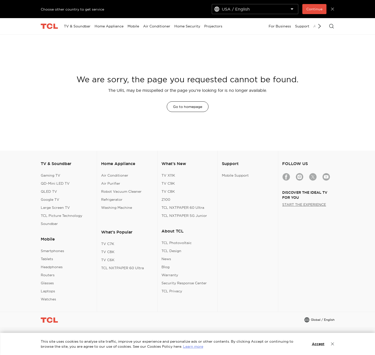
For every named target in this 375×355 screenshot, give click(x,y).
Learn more (193, 346)
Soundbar (49, 223)
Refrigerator (111, 199)
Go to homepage (187, 106)
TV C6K (107, 260)
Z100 (165, 199)
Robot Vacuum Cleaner (121, 191)
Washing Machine (116, 207)
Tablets (47, 259)
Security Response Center (184, 283)
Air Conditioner (114, 175)
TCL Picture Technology (61, 215)
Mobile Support (235, 175)
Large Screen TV (55, 207)
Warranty (169, 275)
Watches (48, 299)
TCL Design (171, 251)
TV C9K (168, 183)
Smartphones (52, 251)
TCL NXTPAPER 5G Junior (184, 215)
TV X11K (168, 175)
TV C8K (107, 252)
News (166, 259)
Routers (48, 275)
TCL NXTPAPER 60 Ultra (122, 268)
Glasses (47, 283)
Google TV (50, 199)
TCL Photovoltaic (176, 243)
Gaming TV (50, 175)
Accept (318, 344)
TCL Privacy (171, 291)
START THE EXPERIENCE (304, 204)
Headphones (52, 267)
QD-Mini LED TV (55, 183)
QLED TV (49, 191)
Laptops (48, 291)
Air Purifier (110, 183)
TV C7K (107, 244)
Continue (314, 9)
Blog (165, 267)
